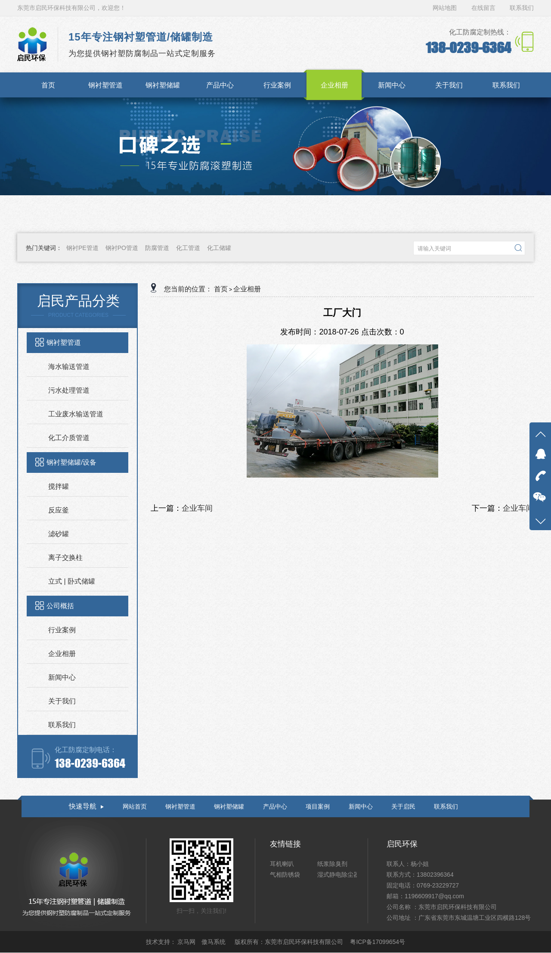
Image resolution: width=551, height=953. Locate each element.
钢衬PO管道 (121, 247)
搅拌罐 (58, 486)
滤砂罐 (58, 533)
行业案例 (62, 630)
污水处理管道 (69, 390)
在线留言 (483, 7)
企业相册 (62, 653)
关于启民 (403, 806)
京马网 (187, 941)
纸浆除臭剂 (332, 863)
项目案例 (318, 806)
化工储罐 (219, 247)
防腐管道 (157, 247)
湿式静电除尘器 (338, 874)
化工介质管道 (69, 437)
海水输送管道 (69, 366)
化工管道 (188, 247)
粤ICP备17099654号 (377, 941)
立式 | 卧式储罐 (71, 581)
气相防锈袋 (285, 874)
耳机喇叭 (282, 863)
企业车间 (197, 508)
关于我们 (62, 701)
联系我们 (522, 7)
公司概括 (60, 605)
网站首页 (135, 806)
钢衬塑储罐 (229, 806)
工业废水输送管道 (75, 414)
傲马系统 (214, 941)
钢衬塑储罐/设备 (71, 462)
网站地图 (445, 7)
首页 (221, 289)
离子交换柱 (65, 557)
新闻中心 (62, 677)
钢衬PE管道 (82, 247)
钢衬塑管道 (63, 342)
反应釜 (58, 510)
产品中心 (275, 806)
